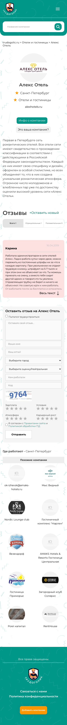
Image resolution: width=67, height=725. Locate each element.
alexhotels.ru (33, 106)
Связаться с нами (33, 691)
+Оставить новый (44, 213)
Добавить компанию (33, 710)
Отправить (18, 434)
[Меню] (58, 9)
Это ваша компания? (33, 129)
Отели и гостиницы (35, 42)
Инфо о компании (32, 120)
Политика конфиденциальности (33, 696)
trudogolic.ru (11, 42)
